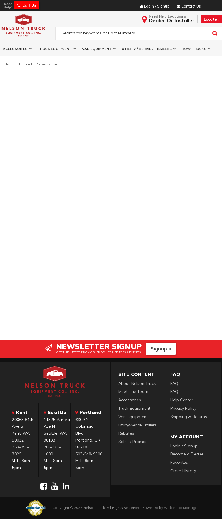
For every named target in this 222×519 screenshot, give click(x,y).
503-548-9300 (88, 454)
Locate (211, 19)
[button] (17, 49)
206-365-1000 (52, 450)
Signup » (161, 349)
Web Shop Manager (181, 507)
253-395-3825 (20, 450)
